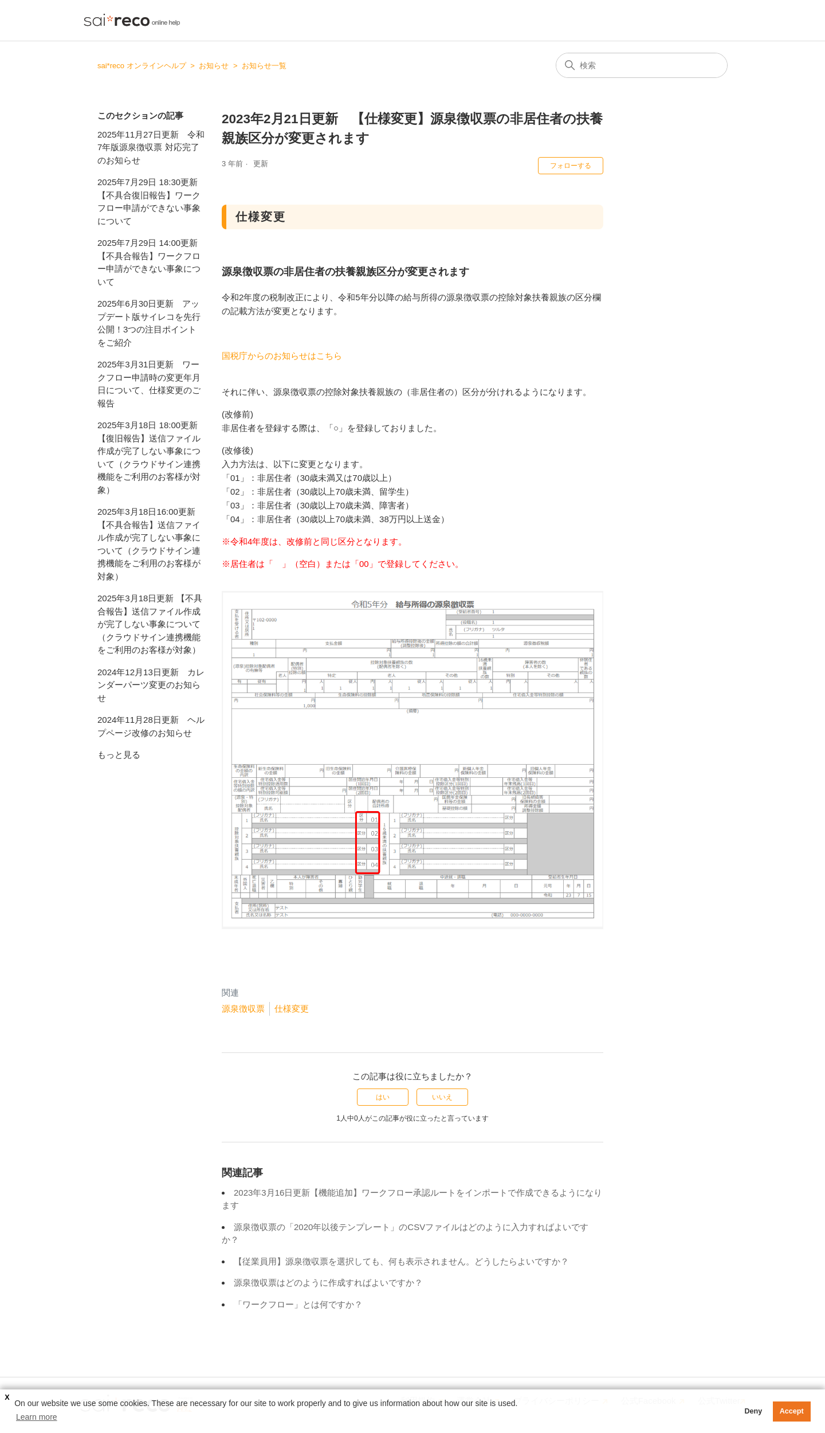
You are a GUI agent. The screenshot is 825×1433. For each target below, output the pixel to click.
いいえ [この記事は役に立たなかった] (442, 1097)
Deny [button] (753, 1411)
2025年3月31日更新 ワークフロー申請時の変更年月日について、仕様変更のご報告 (149, 383)
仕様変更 (291, 1008)
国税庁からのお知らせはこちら (282, 356)
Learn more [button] (36, 1417)
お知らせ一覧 (264, 65)
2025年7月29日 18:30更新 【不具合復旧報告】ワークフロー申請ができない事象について (149, 201)
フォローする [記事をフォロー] (570, 166)
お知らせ (214, 65)
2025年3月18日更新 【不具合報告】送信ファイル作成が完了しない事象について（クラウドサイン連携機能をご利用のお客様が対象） (149, 624)
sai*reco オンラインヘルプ (141, 65)
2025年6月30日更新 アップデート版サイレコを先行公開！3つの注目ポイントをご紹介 (149, 323)
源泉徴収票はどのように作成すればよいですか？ (328, 1282)
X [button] (7, 1397)
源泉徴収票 (243, 1008)
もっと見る (118, 754)
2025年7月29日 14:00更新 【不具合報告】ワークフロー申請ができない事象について (149, 262)
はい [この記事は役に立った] (383, 1097)
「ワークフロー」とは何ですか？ (298, 1304)
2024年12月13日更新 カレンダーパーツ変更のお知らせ (151, 685)
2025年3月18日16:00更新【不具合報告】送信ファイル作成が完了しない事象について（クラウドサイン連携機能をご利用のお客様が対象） (149, 544)
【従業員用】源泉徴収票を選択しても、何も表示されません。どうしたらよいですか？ (401, 1261)
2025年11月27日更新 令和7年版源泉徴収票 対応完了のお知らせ (151, 147)
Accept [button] (792, 1411)
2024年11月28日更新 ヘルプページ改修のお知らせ (151, 726)
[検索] (641, 65)
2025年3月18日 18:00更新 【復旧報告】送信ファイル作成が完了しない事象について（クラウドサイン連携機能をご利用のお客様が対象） (149, 457)
